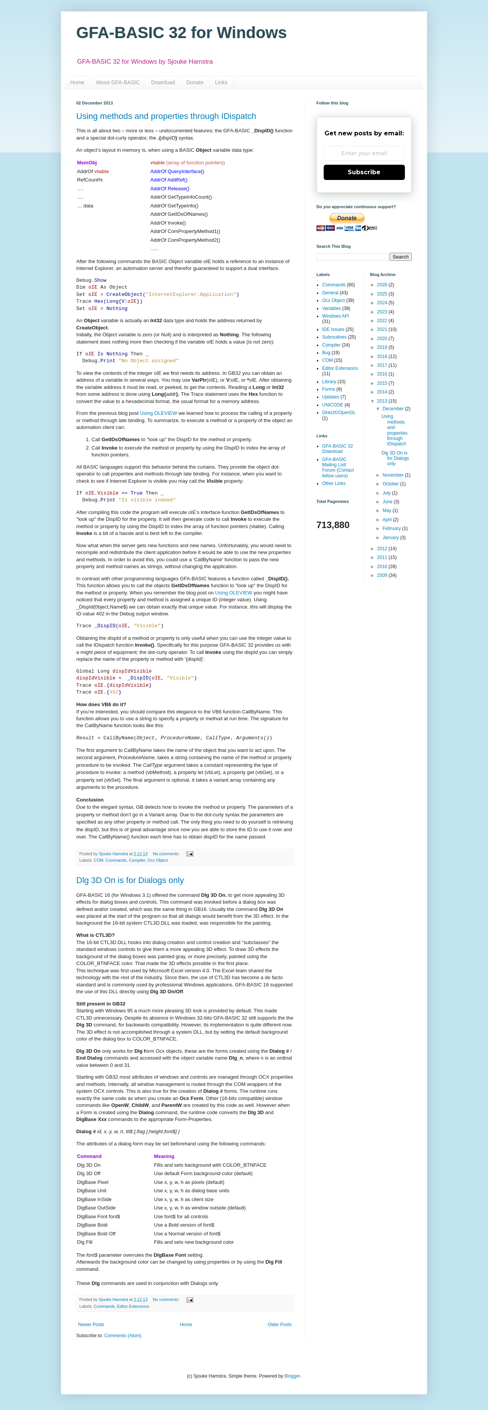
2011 (382, 557)
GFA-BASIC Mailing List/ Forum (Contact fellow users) (338, 468)
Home (77, 82)
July (387, 493)
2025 (382, 294)
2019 (382, 347)
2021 (382, 329)
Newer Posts (91, 1324)
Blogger (292, 1376)
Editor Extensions (133, 1306)
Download (163, 82)
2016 (382, 374)
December (393, 408)
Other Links (333, 483)
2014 (382, 392)
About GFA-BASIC (118, 82)
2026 (382, 284)
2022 (382, 320)
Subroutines (334, 337)
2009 (382, 575)
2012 (382, 548)
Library (329, 381)
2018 (382, 356)
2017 (382, 365)
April (387, 519)
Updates (330, 397)
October (391, 484)
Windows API (335, 316)
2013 (382, 401)
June (387, 501)
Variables (331, 308)
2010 (382, 566)
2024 (382, 302)
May (387, 510)
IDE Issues (333, 329)
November (393, 475)
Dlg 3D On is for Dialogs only (130, 880)
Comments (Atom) (122, 1335)
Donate (195, 82)
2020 (382, 338)
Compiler (137, 860)
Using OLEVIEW (158, 413)
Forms (328, 389)
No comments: (167, 853)
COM (98, 860)
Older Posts (280, 1324)
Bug (326, 352)
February (392, 528)
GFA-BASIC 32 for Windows (181, 33)
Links (221, 82)
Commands (116, 860)
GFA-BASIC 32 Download (337, 448)
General (330, 292)
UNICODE (332, 405)
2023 (382, 312)
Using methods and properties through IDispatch (166, 116)
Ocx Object (158, 860)
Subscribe (364, 172)
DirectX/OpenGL (339, 412)
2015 (382, 383)
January (391, 537)
